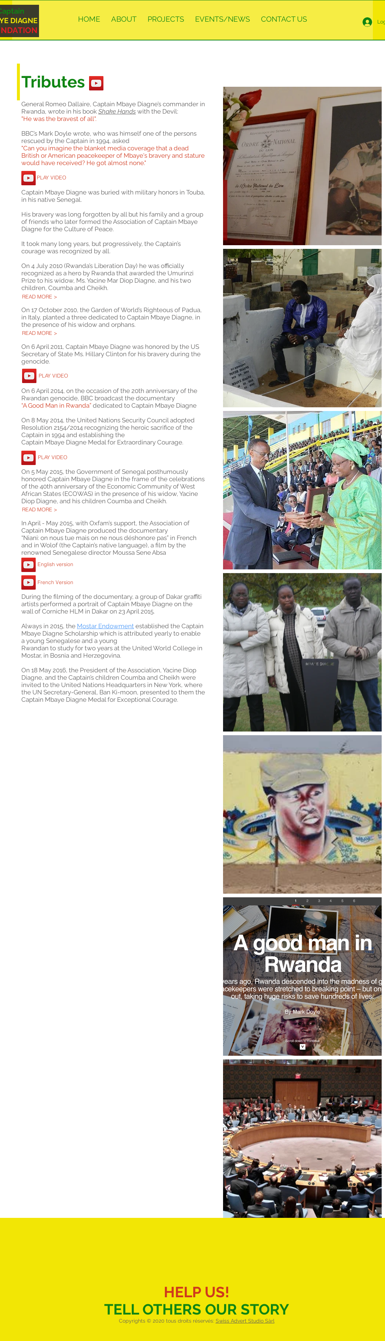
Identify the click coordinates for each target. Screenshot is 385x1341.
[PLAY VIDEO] (51, 178)
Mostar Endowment (105, 626)
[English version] (55, 564)
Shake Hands (117, 111)
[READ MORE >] (39, 297)
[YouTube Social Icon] (96, 83)
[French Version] (55, 582)
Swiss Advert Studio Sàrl (245, 1321)
